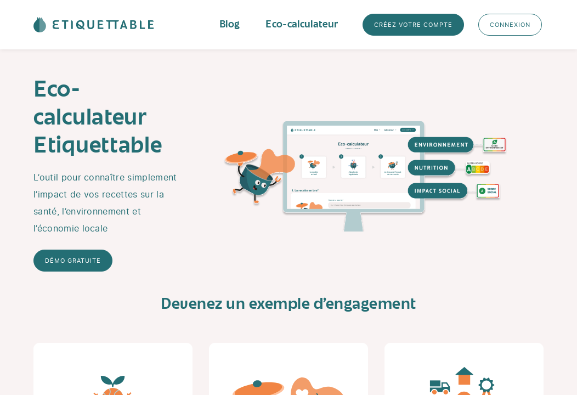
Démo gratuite (73, 260)
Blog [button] (229, 24)
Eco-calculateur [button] (301, 24)
